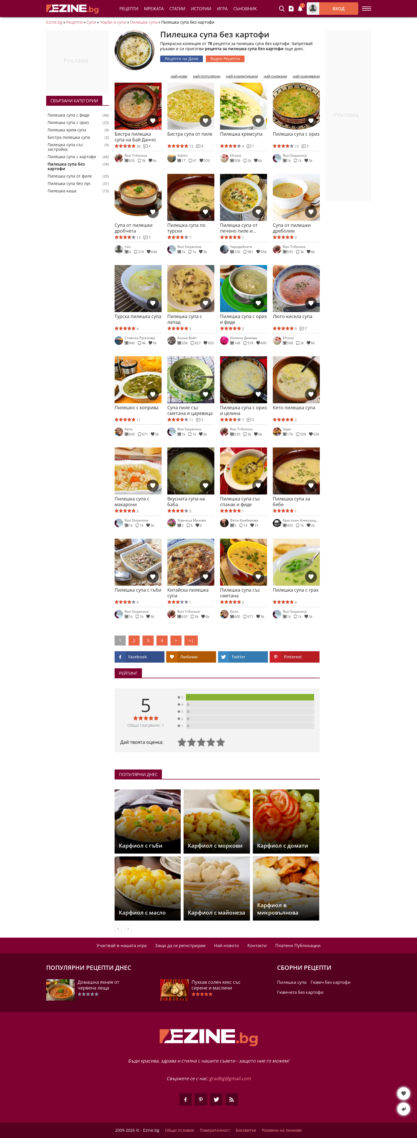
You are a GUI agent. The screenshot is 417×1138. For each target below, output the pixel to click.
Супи (91, 22)
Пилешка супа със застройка (65, 147)
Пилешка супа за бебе (291, 501)
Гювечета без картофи (300, 992)
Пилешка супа (144, 22)
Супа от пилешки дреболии (292, 228)
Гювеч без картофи (331, 982)
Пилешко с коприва (136, 408)
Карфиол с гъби (140, 845)
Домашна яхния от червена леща (98, 985)
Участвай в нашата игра (122, 945)
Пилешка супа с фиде (68, 115)
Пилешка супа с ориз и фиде (243, 319)
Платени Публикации (298, 945)
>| (191, 640)
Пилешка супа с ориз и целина (243, 410)
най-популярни (206, 76)
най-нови (179, 76)
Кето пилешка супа (294, 408)
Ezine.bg (54, 22)
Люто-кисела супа (292, 316)
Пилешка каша (62, 191)
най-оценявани (306, 76)
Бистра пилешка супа (69, 137)
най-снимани (275, 76)
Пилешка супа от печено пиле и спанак (239, 228)
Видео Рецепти (225, 58)
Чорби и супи (113, 22)
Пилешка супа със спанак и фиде (240, 501)
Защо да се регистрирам (180, 945)
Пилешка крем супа (67, 130)
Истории (201, 8)
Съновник (245, 8)
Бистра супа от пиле (189, 134)
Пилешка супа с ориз (68, 122)
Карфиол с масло (142, 912)
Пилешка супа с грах (295, 590)
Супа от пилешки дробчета (133, 228)
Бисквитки (246, 1130)
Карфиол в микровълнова (277, 908)
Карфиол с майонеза (216, 912)
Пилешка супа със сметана (240, 592)
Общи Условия (179, 1130)
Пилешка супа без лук (69, 183)
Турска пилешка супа (138, 316)
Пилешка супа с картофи (72, 156)
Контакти (257, 945)
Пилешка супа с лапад (184, 319)
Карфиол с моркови (215, 845)
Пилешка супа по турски (186, 228)
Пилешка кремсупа (241, 134)
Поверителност (215, 1130)
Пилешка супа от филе (70, 176)
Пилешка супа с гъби (138, 590)
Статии (177, 8)
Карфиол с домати (282, 845)
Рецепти (128, 8)
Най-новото (226, 945)
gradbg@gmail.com (230, 1078)
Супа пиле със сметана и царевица (190, 410)
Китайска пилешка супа (188, 592)
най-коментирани (242, 76)
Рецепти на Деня (181, 58)
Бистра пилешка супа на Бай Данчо (135, 136)
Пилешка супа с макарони (132, 501)
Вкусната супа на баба (186, 501)
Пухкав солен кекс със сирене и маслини (216, 985)
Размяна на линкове (282, 1130)
